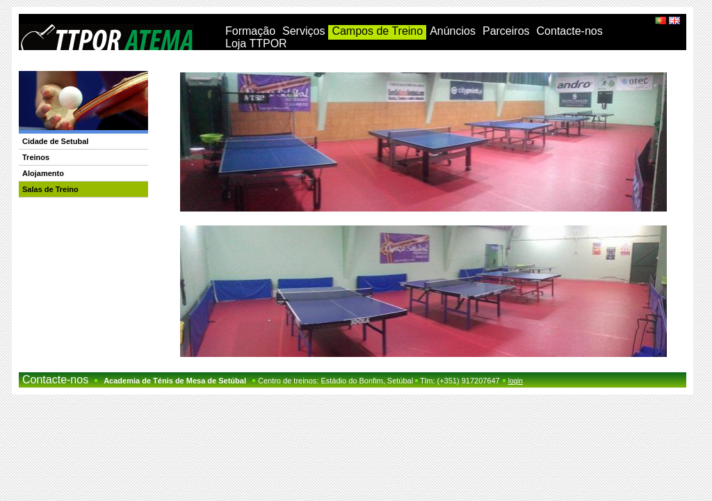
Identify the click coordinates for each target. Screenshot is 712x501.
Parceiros (506, 31)
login (515, 381)
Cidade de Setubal (55, 141)
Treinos (35, 157)
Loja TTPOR (256, 43)
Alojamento (43, 173)
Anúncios (453, 31)
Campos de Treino (377, 31)
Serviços (303, 31)
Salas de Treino (50, 189)
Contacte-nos (570, 31)
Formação (250, 31)
